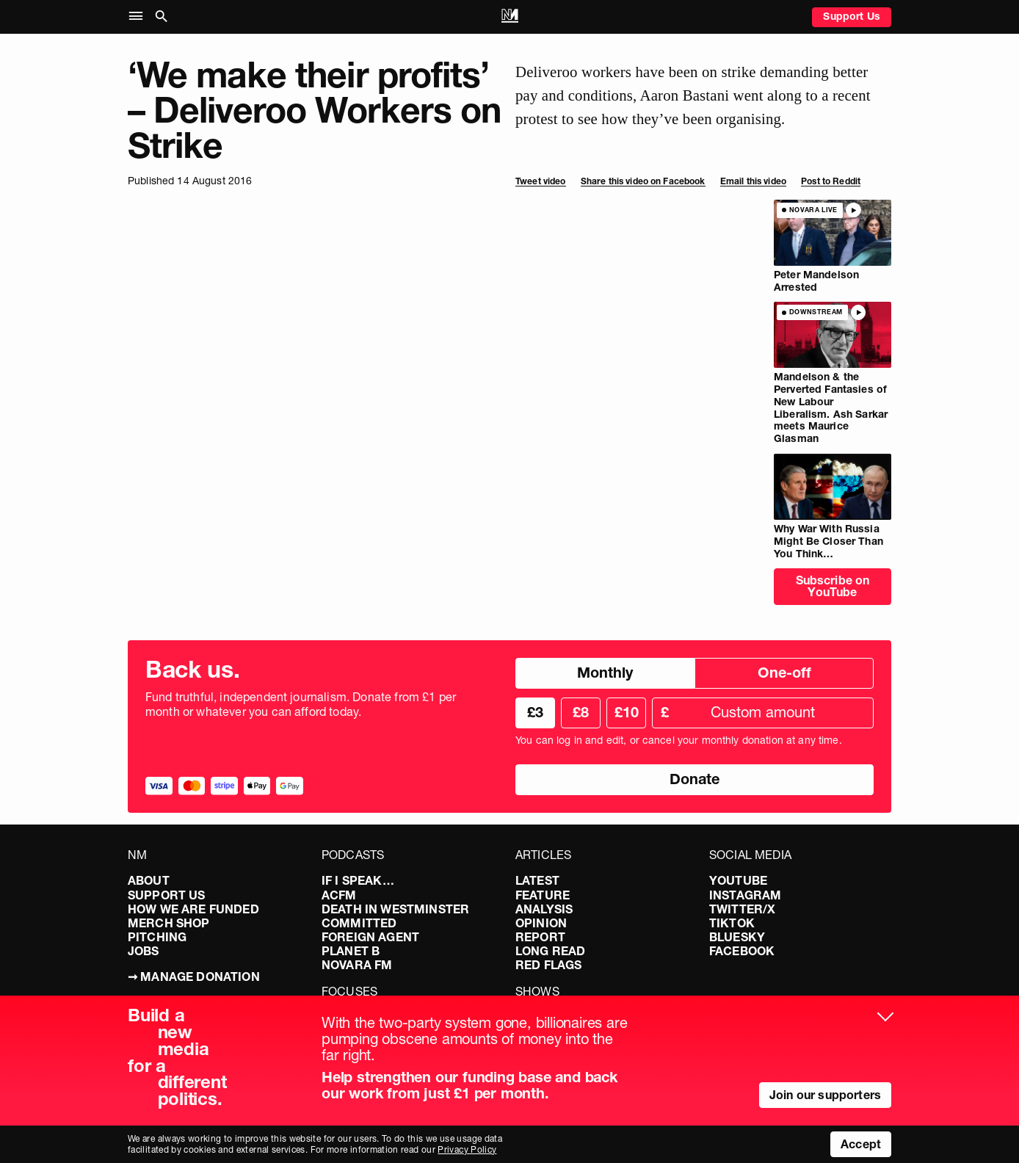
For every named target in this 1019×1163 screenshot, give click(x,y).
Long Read (550, 950)
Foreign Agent (370, 937)
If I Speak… (358, 880)
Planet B (351, 950)
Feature (542, 895)
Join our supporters (825, 1094)
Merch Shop (169, 923)
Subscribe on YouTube (833, 586)
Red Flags (548, 964)
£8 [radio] (581, 712)
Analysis (544, 909)
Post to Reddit (830, 180)
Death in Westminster (395, 909)
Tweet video (540, 180)
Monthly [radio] (605, 672)
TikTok (732, 923)
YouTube (738, 880)
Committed (359, 923)
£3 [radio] (535, 712)
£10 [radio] (626, 712)
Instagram (745, 895)
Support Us (851, 16)
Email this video (753, 180)
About (149, 880)
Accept (861, 1144)
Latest (537, 880)
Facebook (742, 950)
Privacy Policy (467, 1149)
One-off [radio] (784, 672)
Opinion (541, 923)
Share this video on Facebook (643, 180)
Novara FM (357, 964)
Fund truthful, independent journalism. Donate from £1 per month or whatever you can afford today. (300, 704)
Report (540, 937)
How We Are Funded (193, 909)
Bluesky (737, 937)
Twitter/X (742, 909)
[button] (139, 16)
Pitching (157, 937)
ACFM (339, 895)
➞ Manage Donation (194, 976)
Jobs (143, 950)
